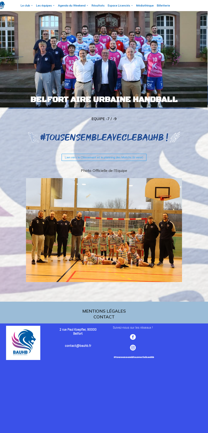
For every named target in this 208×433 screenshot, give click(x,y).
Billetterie (163, 5)
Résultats (98, 5)
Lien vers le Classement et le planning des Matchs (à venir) (104, 157)
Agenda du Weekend (72, 5)
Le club (25, 5)
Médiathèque (145, 5)
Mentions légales (104, 311)
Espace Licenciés (119, 5)
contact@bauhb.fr (78, 345)
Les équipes (44, 5)
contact (104, 317)
